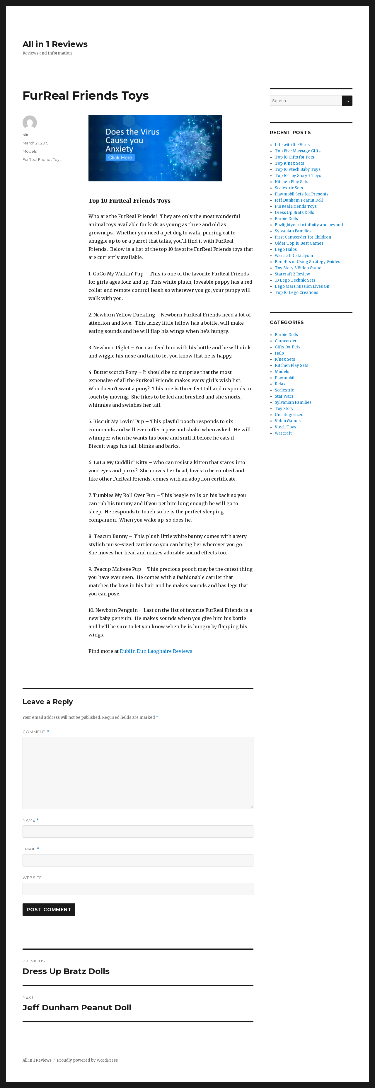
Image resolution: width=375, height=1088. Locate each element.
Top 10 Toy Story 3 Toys (298, 175)
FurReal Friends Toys (42, 159)
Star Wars (284, 396)
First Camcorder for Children (303, 237)
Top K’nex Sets (289, 163)
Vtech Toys (285, 427)
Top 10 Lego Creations (296, 292)
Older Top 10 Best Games (299, 243)
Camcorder (286, 340)
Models (30, 151)
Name (31, 820)
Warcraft (283, 433)
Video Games (288, 420)
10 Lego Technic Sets (295, 280)
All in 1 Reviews (55, 44)
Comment (36, 731)
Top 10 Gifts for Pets (294, 157)
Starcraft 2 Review (292, 274)
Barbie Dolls (286, 218)
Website (32, 877)
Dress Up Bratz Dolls (294, 212)
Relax (280, 384)
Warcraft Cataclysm (294, 255)
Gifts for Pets (287, 347)
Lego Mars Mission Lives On (302, 286)
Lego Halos (286, 249)
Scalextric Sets (289, 187)
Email (31, 849)
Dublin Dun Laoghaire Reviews (156, 651)
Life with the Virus (292, 144)
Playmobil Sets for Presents (301, 194)
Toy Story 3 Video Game (298, 267)
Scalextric (284, 390)
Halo (279, 353)
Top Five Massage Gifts (298, 151)
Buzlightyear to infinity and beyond (309, 224)
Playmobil (284, 377)
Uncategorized (289, 414)
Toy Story (284, 408)
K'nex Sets (285, 359)
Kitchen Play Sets (291, 181)
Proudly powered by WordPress (87, 1060)
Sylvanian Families (293, 231)
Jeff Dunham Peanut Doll (299, 200)
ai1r (25, 134)
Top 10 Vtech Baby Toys (298, 169)
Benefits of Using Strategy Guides (307, 261)
